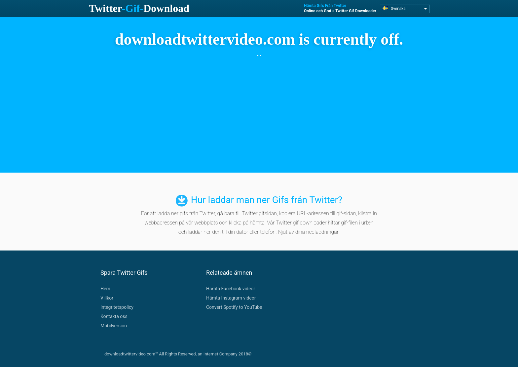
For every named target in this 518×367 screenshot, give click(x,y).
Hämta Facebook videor (230, 288)
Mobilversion (113, 325)
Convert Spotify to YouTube (234, 307)
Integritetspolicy (116, 307)
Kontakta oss (114, 316)
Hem (105, 288)
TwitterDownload (139, 8)
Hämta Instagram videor (231, 298)
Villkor (106, 298)
